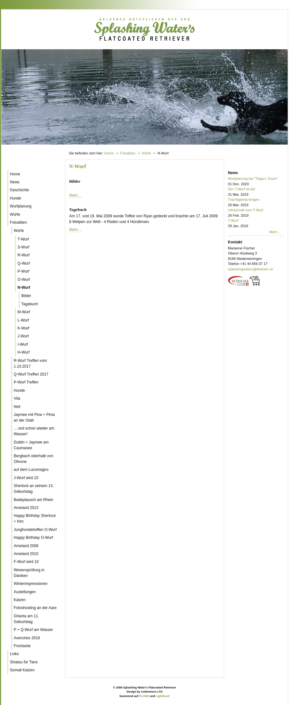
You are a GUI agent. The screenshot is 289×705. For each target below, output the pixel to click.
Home (108, 153)
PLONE (144, 696)
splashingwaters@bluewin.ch (250, 269)
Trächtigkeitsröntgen (256, 202)
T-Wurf (256, 223)
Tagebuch (78, 209)
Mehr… (75, 195)
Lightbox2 (162, 696)
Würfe (146, 153)
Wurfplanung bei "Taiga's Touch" (256, 181)
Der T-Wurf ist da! (256, 192)
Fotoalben (128, 153)
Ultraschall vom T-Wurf (256, 213)
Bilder (74, 181)
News (233, 173)
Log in (272, 147)
